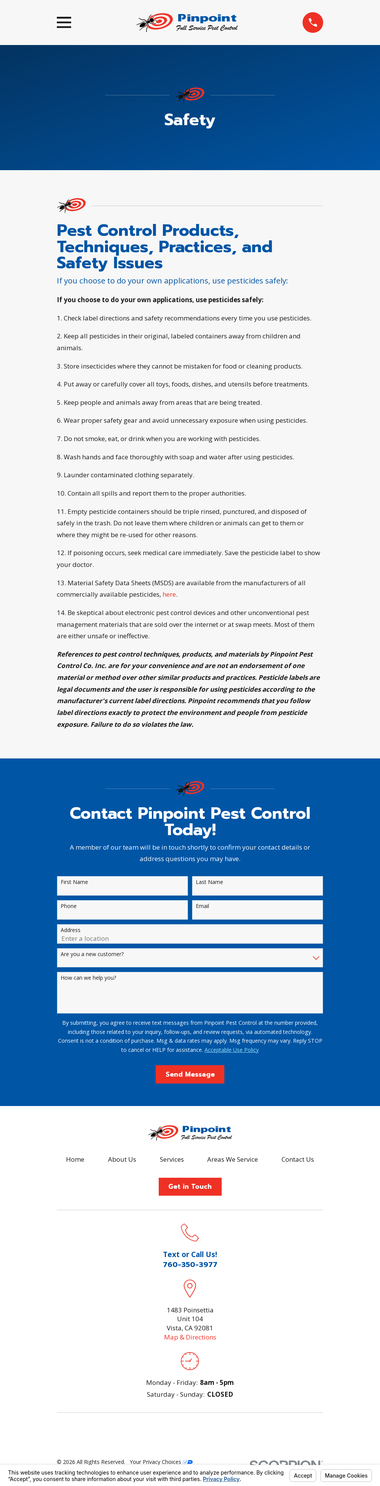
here (169, 594)
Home (75, 1159)
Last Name (209, 882)
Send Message (190, 1074)
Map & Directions (190, 1337)
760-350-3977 (190, 1264)
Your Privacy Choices (161, 1461)
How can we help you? (88, 978)
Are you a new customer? (92, 954)
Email (202, 906)
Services (172, 1159)
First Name (74, 882)
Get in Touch (190, 1186)
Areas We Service (232, 1159)
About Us (122, 1159)
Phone (69, 906)
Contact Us (298, 1159)
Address (71, 930)
